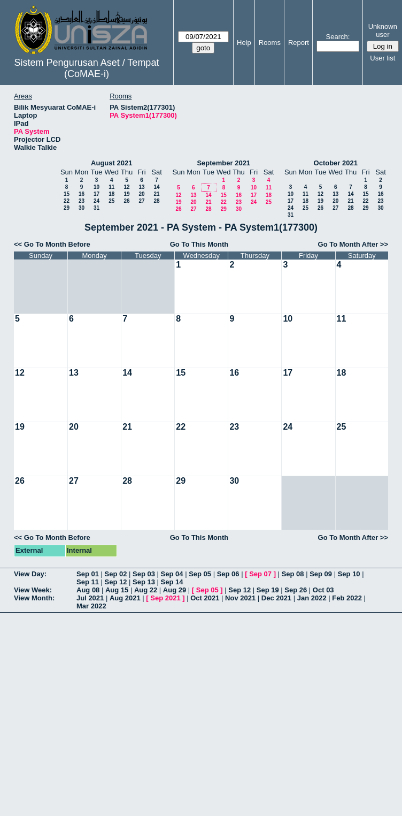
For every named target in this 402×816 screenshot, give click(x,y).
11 (111, 187)
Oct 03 (323, 590)
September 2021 (223, 163)
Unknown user (382, 30)
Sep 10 (349, 574)
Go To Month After (348, 244)
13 (141, 187)
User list (382, 58)
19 (126, 194)
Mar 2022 (91, 606)
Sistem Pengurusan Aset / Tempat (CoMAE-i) (86, 68)
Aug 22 (145, 590)
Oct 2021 (204, 598)
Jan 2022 (312, 598)
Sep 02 (116, 574)
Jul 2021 (90, 598)
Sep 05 (200, 574)
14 (156, 187)
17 (96, 194)
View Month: (34, 598)
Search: (338, 37)
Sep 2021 (165, 598)
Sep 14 (172, 582)
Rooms (270, 43)
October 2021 (336, 163)
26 (126, 201)
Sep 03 (144, 574)
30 (81, 208)
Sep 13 (144, 582)
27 (141, 201)
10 (96, 187)
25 (111, 201)
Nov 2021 (240, 598)
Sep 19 (268, 590)
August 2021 (111, 163)
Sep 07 (260, 574)
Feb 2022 (347, 598)
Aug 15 (116, 590)
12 (126, 187)
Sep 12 (116, 582)
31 (96, 208)
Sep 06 (228, 574)
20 (141, 194)
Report (298, 43)
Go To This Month (199, 244)
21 (156, 194)
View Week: (33, 590)
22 (66, 201)
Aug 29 (174, 590)
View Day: (30, 574)
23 (81, 201)
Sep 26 (295, 590)
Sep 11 (87, 582)
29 (66, 208)
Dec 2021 (276, 598)
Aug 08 (87, 590)
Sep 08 (293, 574)
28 (156, 201)
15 (66, 194)
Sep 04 (172, 574)
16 (81, 194)
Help (244, 43)
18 (111, 194)
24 (96, 201)
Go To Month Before (57, 244)
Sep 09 (321, 574)
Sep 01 (87, 574)
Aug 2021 (125, 598)
